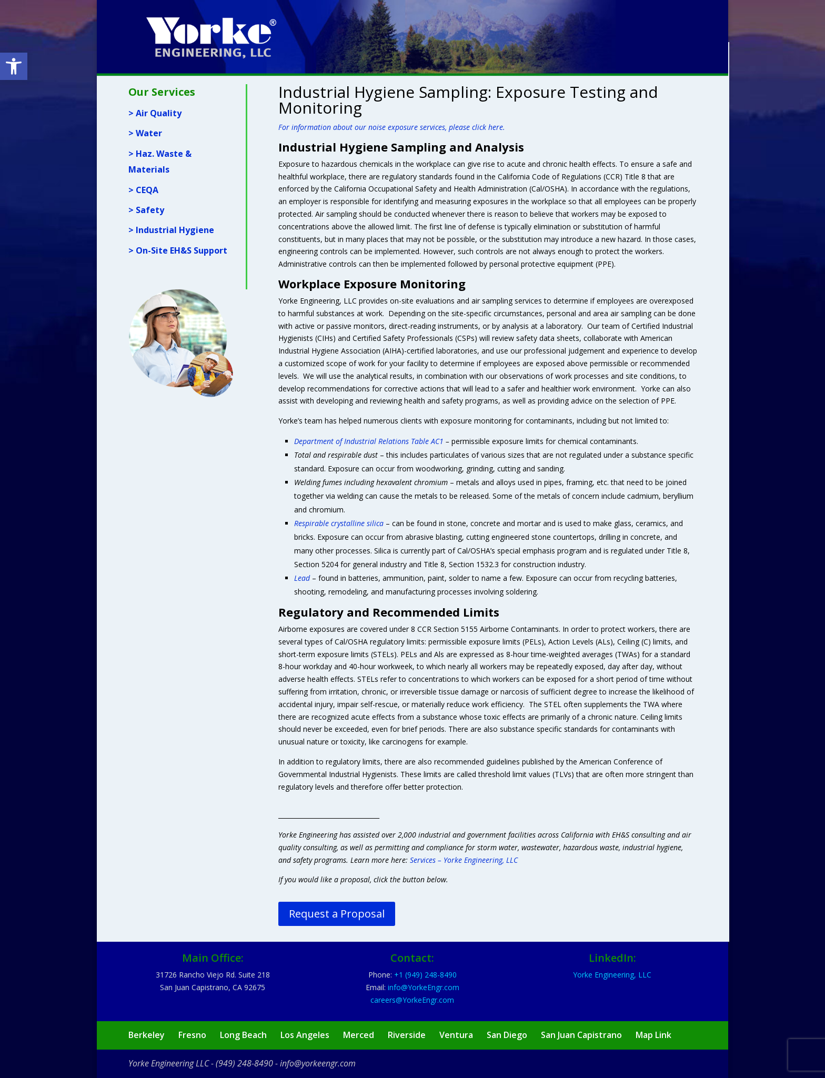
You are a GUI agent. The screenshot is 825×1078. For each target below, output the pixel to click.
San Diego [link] (507, 1035)
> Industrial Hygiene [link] (171, 230)
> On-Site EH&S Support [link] (177, 250)
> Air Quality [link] (155, 113)
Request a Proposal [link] (337, 913)
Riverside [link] (407, 1035)
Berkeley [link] (146, 1035)
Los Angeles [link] (304, 1035)
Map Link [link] (653, 1035)
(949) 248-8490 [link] (244, 1063)
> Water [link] (145, 133)
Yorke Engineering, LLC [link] (612, 975)
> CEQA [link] (143, 190)
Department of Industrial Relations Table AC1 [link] (369, 441)
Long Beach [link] (243, 1035)
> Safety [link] (146, 210)
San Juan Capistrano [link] (581, 1035)
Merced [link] (358, 1035)
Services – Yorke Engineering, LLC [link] (464, 860)
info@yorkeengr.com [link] (318, 1063)
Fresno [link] (192, 1035)
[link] (13, 66)
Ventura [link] (456, 1035)
